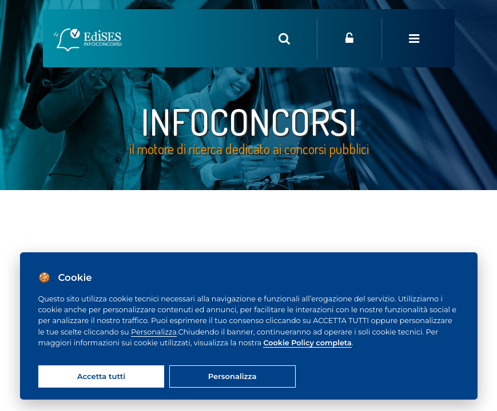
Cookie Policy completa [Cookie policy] (307, 343)
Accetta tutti (101, 376)
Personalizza (154, 332)
